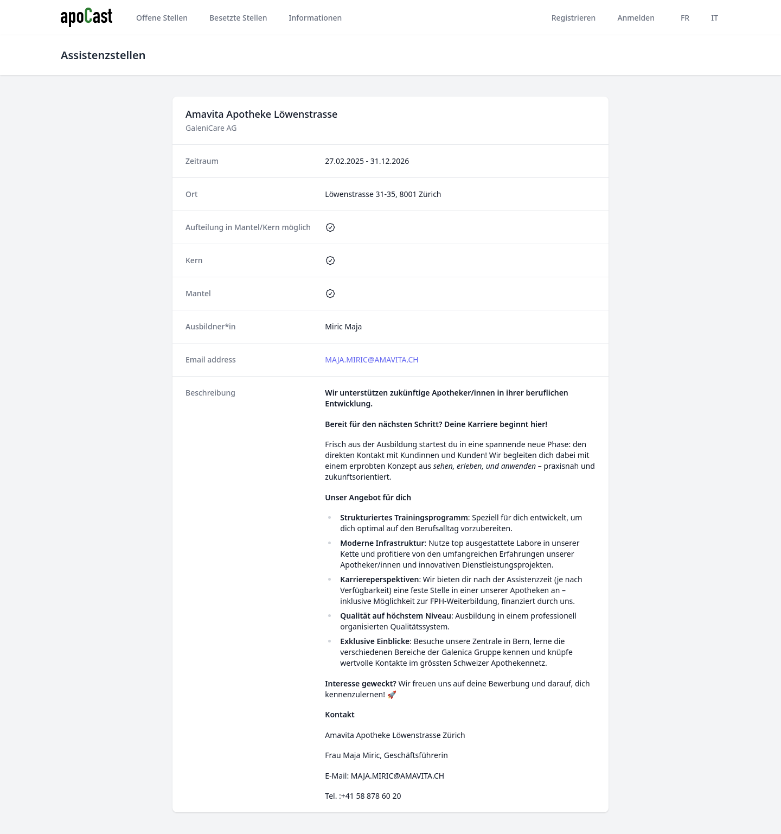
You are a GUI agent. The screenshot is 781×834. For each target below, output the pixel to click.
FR (685, 17)
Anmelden (636, 17)
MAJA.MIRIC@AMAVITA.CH (371, 359)
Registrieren (574, 17)
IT (714, 17)
